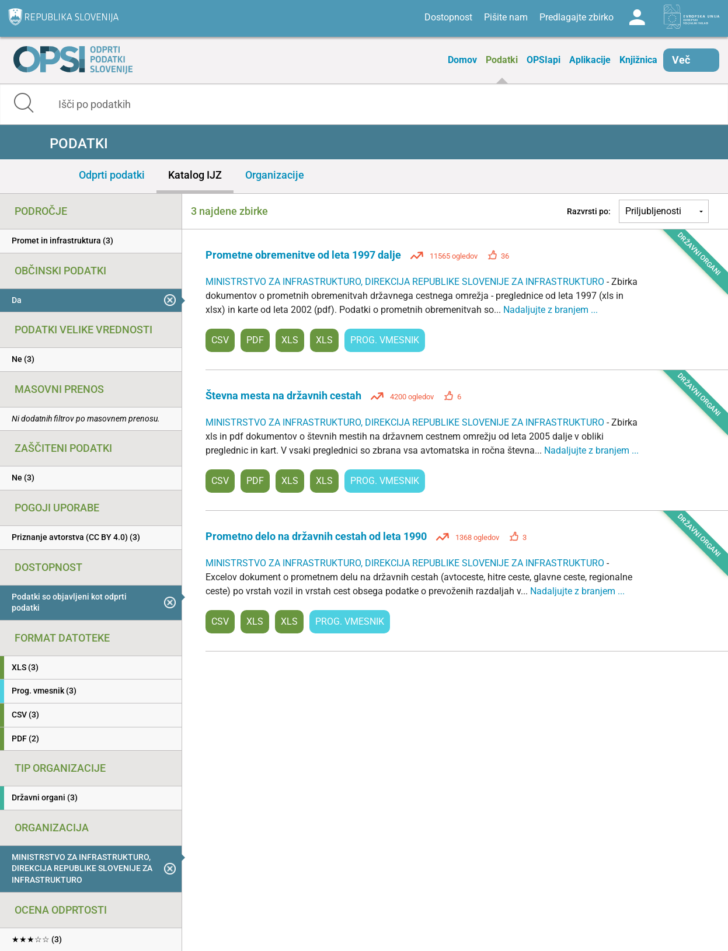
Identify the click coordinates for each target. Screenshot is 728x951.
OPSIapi (543, 59)
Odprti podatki (112, 175)
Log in (636, 17)
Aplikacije (590, 59)
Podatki (502, 59)
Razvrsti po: (589, 211)
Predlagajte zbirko (576, 17)
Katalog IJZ (195, 175)
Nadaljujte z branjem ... (550, 309)
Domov (462, 59)
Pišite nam (506, 17)
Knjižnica (638, 59)
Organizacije (274, 175)
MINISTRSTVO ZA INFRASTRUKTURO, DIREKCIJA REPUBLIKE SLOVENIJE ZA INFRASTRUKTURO (406, 281)
